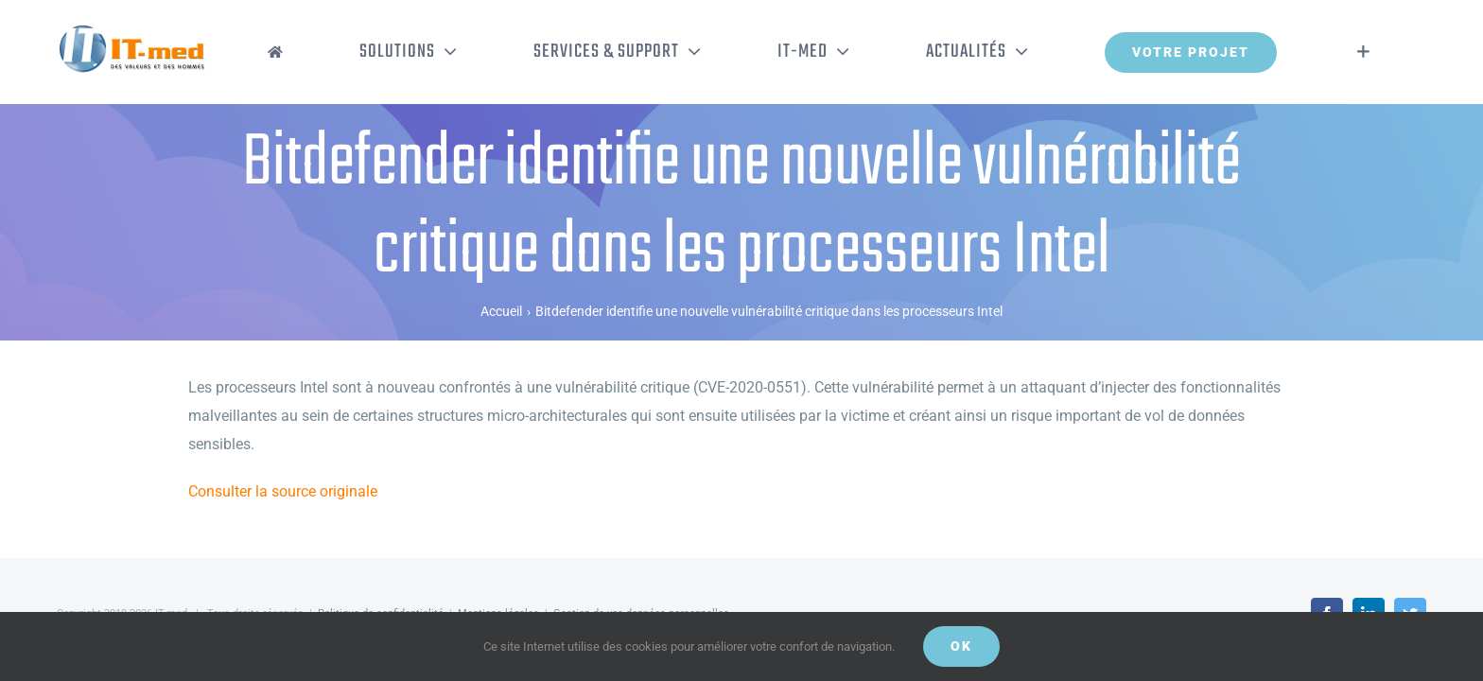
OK (961, 646)
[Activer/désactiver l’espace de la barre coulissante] (1391, 52)
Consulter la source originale (282, 491)
